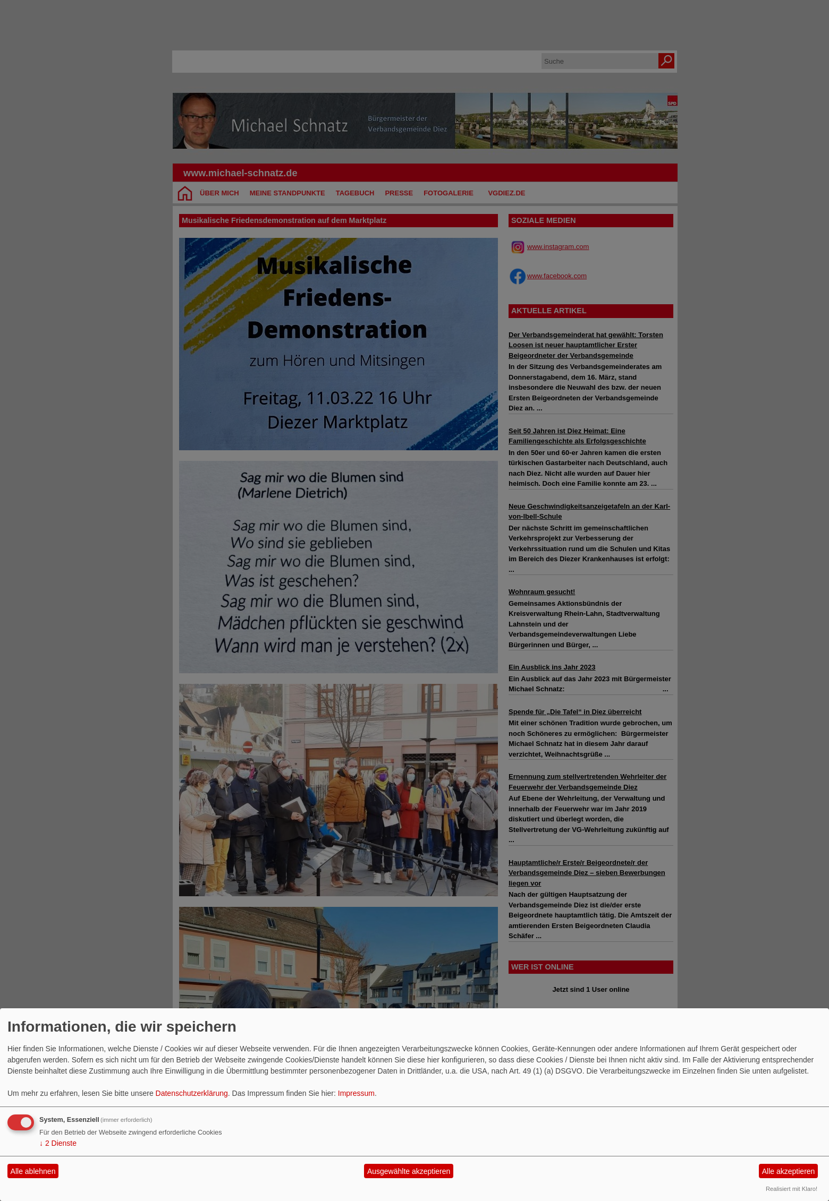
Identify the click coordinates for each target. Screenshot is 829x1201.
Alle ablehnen (33, 1171)
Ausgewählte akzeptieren (408, 1171)
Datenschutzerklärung (192, 1093)
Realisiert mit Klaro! (791, 1189)
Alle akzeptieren (788, 1171)
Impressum (356, 1093)
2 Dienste (58, 1143)
